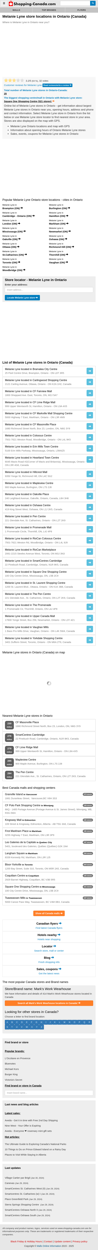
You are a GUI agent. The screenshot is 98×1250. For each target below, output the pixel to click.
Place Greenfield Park (23, 1199)
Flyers (81, 10)
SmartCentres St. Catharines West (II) (32, 1188)
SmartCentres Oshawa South (27, 1215)
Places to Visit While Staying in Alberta (25, 1154)
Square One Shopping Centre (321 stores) (29, 101)
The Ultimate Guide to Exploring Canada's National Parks (35, 1144)
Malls (16, 10)
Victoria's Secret (13, 1079)
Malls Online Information (49, 1246)
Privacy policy (80, 1241)
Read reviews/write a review (57, 85)
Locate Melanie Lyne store (22, 297)
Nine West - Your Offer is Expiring (23, 1125)
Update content (62, 1241)
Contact (48, 1241)
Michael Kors (12, 1069)
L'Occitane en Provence (17, 1058)
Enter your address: (16, 284)
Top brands (49, 10)
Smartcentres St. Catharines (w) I (29, 1193)
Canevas (16, 1183)
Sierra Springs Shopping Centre (29, 1204)
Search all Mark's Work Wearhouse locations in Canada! (49, 1003)
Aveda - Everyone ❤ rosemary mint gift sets (28, 1131)
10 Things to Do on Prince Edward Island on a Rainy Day (35, 1149)
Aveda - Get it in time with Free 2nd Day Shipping (31, 1120)
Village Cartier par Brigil (24, 1177)
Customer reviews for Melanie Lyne (23, 85)
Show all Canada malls (49, 913)
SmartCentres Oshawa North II (28, 1209)
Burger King (11, 1074)
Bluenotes (10, 1063)
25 (5, 93)
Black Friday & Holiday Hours (26, 1241)
